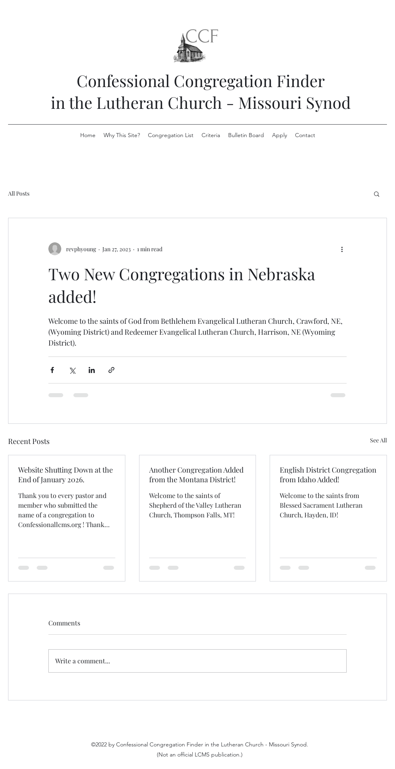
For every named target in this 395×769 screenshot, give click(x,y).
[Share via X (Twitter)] (72, 370)
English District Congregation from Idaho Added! (328, 474)
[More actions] (342, 249)
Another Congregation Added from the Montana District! (196, 474)
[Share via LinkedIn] (92, 370)
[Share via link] (111, 370)
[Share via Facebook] (52, 370)
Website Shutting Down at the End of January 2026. (65, 474)
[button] (376, 193)
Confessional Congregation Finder (201, 80)
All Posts (18, 193)
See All (378, 440)
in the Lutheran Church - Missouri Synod (201, 102)
